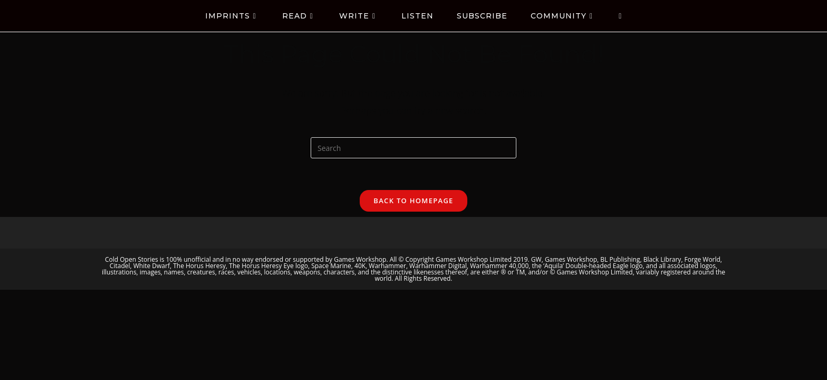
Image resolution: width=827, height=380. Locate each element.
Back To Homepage (413, 200)
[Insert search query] (413, 147)
